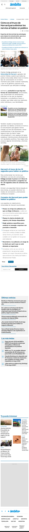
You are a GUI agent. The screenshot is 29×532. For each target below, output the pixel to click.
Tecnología (11, 1)
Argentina (21, 521)
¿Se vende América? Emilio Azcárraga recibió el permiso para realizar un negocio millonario (13, 323)
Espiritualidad (5, 519)
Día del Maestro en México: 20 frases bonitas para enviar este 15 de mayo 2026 (6, 453)
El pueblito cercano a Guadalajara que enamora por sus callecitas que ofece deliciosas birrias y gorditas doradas (17, 110)
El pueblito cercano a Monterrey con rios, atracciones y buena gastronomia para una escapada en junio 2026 (25, 427)
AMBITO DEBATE (21, 527)
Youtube (15, 511)
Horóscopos (24, 1)
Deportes (24, 519)
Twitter (2, 511)
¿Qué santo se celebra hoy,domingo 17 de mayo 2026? (16, 364)
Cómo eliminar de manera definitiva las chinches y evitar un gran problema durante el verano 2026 (25, 444)
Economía (22, 8)
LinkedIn (12, 511)
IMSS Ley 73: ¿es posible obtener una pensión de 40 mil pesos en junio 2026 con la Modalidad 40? (15, 352)
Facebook (5, 511)
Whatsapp (19, 511)
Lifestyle (12, 19)
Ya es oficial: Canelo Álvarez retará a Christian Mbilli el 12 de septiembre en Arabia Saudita (13, 330)
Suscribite (21, 269)
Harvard (11, 261)
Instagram (8, 511)
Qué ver (13, 521)
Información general (11, 8)
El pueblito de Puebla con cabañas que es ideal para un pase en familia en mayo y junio (15, 48)
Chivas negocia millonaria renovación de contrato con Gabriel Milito (14, 317)
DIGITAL (7, 527)
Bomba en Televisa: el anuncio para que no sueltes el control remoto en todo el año (13, 302)
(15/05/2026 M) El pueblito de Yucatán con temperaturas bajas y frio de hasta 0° (6, 432)
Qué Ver (17, 1)
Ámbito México (4, 19)
